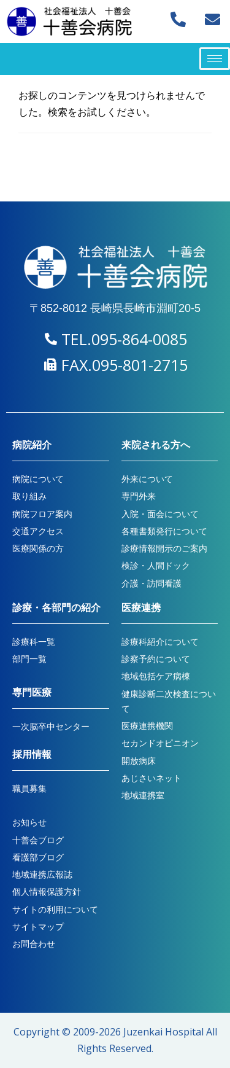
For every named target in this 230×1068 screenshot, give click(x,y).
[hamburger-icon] (214, 58)
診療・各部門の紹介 (56, 607)
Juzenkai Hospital (163, 1032)
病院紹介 (32, 445)
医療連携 (141, 607)
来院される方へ (155, 445)
